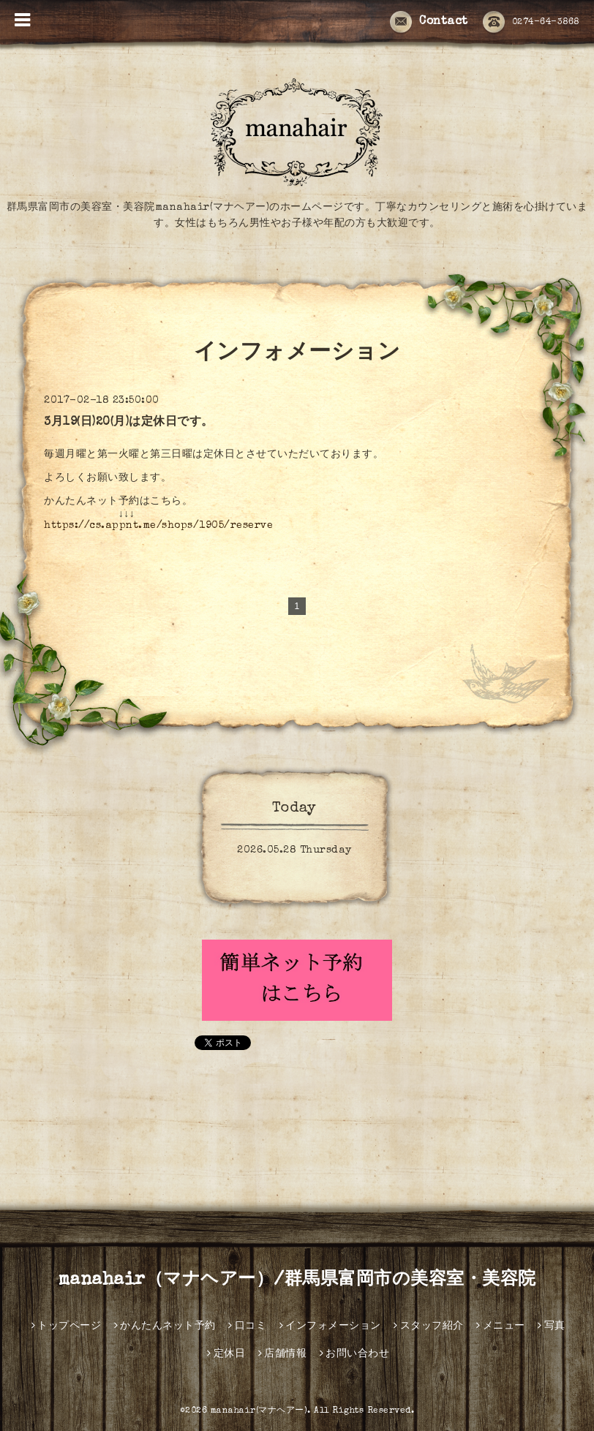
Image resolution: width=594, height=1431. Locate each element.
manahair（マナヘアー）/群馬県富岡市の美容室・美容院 (297, 1280)
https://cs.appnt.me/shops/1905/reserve (158, 526)
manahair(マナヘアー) (259, 1411)
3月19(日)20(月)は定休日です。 (129, 422)
